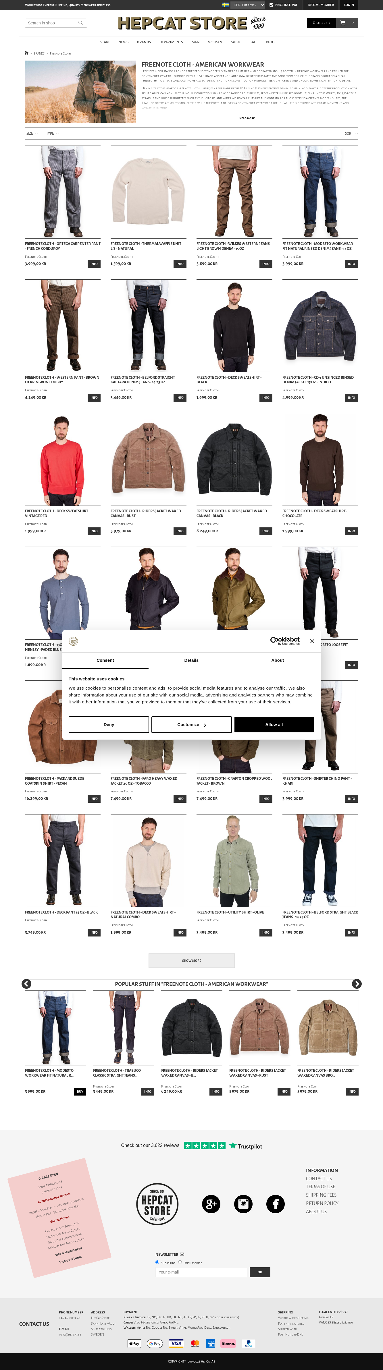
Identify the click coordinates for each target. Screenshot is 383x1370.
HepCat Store (100, 1318)
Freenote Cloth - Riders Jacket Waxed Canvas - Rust (146, 513)
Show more (191, 961)
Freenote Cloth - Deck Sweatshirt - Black (229, 380)
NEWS (123, 42)
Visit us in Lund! (70, 1260)
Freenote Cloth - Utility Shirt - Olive (230, 912)
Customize (191, 724)
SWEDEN (97, 1334)
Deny (109, 724)
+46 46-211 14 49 (69, 1318)
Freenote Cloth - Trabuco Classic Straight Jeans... (117, 1073)
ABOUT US (316, 1212)
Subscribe (168, 1263)
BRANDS (144, 42)
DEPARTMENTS (171, 42)
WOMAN (215, 42)
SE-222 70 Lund (101, 1329)
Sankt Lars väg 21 (103, 1323)
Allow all (274, 724)
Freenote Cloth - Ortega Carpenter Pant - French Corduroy (63, 246)
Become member (321, 5)
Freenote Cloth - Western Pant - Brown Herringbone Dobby (62, 380)
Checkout (320, 23)
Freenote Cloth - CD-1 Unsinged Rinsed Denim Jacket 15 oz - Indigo (318, 380)
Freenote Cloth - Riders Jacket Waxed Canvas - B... (189, 1073)
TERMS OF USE (320, 1187)
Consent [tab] (105, 660)
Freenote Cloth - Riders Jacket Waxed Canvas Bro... (325, 1073)
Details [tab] (191, 660)
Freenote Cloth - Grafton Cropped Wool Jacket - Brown (234, 781)
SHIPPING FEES (321, 1195)
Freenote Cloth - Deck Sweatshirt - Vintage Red (57, 513)
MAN (196, 42)
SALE (253, 42)
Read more (247, 118)
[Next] (357, 984)
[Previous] (26, 984)
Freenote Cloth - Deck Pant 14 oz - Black (61, 912)
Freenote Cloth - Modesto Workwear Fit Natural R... (49, 1073)
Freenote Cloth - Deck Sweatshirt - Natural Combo (143, 915)
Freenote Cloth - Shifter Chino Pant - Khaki (317, 781)
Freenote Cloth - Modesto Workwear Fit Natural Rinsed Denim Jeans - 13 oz (317, 246)
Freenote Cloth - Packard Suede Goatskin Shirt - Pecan (54, 781)
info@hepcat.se (70, 1334)
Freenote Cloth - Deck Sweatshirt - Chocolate (314, 513)
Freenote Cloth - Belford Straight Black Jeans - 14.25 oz (320, 915)
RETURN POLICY (322, 1203)
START (105, 42)
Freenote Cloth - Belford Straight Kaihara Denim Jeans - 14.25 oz (143, 380)
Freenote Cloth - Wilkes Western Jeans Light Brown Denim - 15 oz (233, 246)
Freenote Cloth (60, 53)
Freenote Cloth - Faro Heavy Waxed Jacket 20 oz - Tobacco (144, 781)
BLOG (270, 42)
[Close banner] (312, 641)
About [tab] (278, 660)
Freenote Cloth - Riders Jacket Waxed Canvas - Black (232, 513)
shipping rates (294, 1323)
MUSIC (236, 42)
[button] (342, 23)
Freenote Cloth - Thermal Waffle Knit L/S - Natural (146, 246)
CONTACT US (319, 1179)
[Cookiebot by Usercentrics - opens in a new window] (274, 641)
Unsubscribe (193, 1263)
